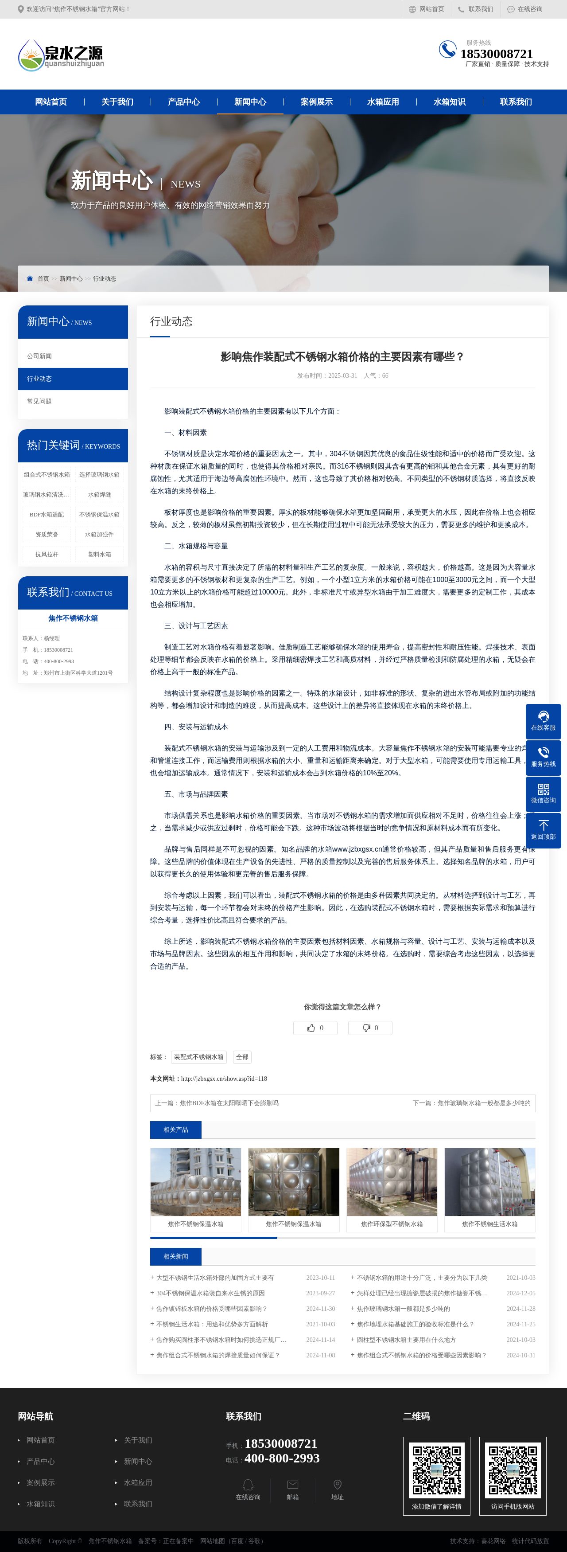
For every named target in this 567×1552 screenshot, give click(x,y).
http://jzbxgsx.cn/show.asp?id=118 (224, 1078)
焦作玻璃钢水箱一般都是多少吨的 (484, 1103)
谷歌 (254, 1541)
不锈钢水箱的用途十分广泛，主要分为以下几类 (422, 1277)
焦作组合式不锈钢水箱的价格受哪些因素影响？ (422, 1355)
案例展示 (317, 102)
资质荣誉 (46, 534)
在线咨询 (530, 9)
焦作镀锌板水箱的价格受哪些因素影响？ (212, 1309)
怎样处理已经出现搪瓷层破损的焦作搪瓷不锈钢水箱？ (431, 1293)
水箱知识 (450, 102)
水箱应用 (383, 102)
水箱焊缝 (99, 494)
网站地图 (212, 1541)
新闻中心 (250, 102)
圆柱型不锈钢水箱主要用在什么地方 (406, 1340)
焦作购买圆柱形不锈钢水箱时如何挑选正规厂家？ (224, 1340)
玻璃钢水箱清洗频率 (47, 494)
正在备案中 (178, 1541)
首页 (43, 278)
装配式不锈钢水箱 (199, 1057)
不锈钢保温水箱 (99, 514)
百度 (237, 1541)
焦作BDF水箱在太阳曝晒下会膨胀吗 (229, 1103)
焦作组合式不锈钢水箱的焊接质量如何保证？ (218, 1355)
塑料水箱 (99, 554)
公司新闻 (39, 356)
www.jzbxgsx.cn (357, 849)
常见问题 (39, 401)
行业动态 (104, 278)
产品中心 (184, 102)
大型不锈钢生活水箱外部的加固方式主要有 (215, 1277)
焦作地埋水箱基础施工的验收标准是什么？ (416, 1324)
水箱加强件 (99, 534)
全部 (242, 1057)
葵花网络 (493, 1541)
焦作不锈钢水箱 (425, 748)
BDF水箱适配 (47, 514)
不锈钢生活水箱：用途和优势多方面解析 (212, 1324)
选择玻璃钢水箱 (99, 474)
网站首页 (431, 9)
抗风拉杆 (46, 554)
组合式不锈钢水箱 (47, 474)
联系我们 (481, 9)
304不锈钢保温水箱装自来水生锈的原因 (210, 1293)
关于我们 (117, 102)
